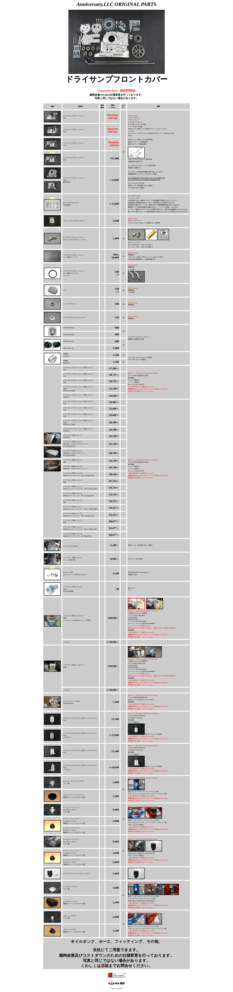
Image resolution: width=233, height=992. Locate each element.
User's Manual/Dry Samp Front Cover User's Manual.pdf (146, 178)
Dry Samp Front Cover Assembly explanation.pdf (144, 179)
